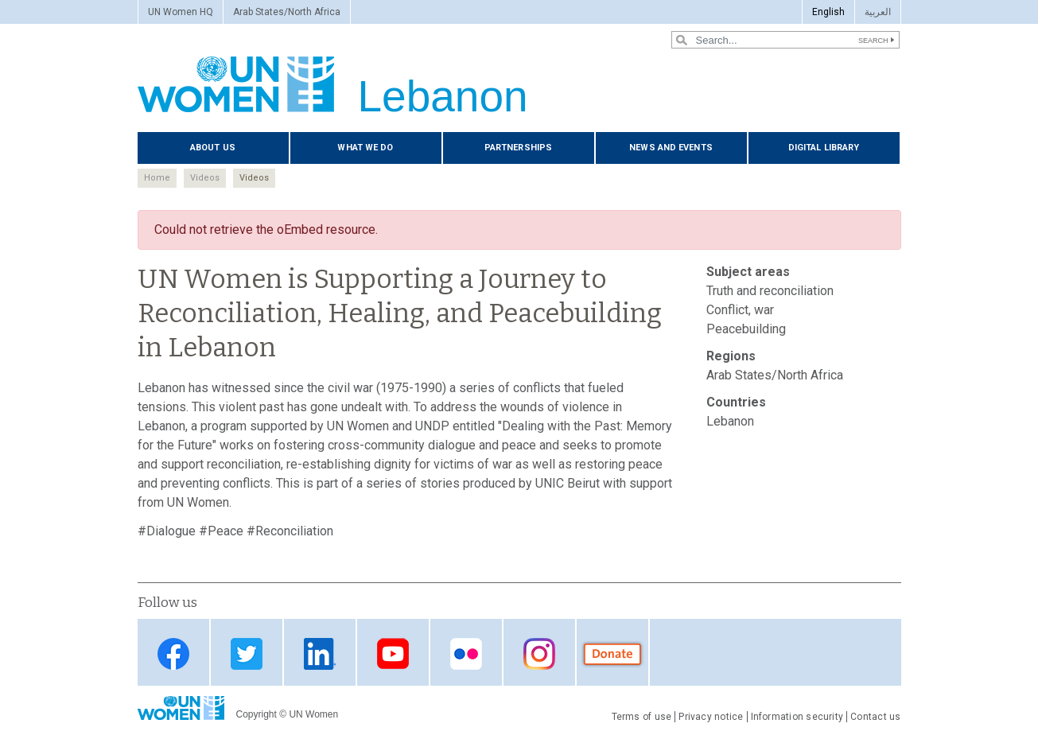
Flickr (466, 653)
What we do (365, 147)
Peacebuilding (746, 328)
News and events (671, 147)
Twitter (246, 653)
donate (612, 653)
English (828, 12)
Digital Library (824, 147)
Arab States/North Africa (286, 12)
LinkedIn (320, 653)
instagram (539, 653)
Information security (797, 716)
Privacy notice (710, 716)
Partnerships (518, 147)
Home (157, 178)
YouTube (393, 653)
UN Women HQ (180, 12)
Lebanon (730, 421)
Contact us (875, 716)
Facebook (173, 653)
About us (212, 147)
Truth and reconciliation (770, 290)
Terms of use (642, 716)
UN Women (313, 714)
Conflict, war (740, 309)
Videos (205, 178)
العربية (878, 12)
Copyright (256, 714)
